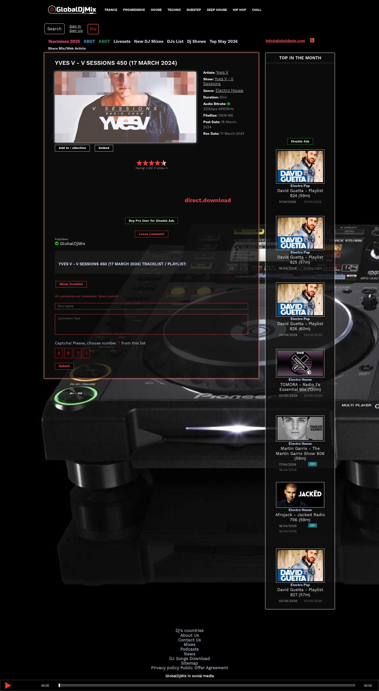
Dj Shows (181, 23)
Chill (257, 10)
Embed (104, 129)
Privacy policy (168, 644)
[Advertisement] (143, 164)
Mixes (189, 624)
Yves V (221, 54)
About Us (190, 616)
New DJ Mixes (138, 23)
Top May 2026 (206, 23)
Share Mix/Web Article (67, 30)
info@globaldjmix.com (285, 22)
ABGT (85, 23)
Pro (324, 9)
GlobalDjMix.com (162, 671)
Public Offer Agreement (202, 644)
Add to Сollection (72, 129)
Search (290, 9)
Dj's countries (189, 611)
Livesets (114, 23)
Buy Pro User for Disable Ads (151, 201)
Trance (110, 10)
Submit (64, 346)
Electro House (228, 72)
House (156, 10)
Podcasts (189, 628)
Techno (174, 10)
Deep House (217, 10)
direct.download (211, 181)
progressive (134, 10)
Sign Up (308, 11)
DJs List (162, 23)
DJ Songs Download (189, 636)
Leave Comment (151, 214)
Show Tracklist (71, 264)
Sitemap (189, 640)
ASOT (98, 23)
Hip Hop (239, 10)
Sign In (308, 7)
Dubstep (194, 10)
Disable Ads (300, 122)
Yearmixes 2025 (62, 23)
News (190, 632)
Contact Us (189, 620)
